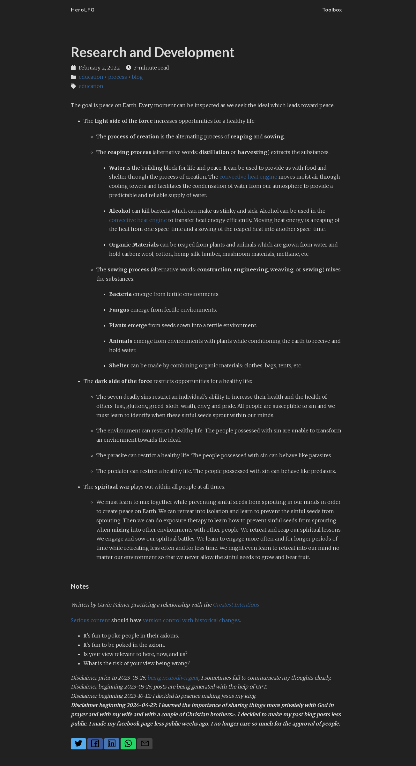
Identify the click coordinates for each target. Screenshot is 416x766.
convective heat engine (248, 176)
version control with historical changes (191, 620)
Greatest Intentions (236, 604)
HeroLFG (83, 9)
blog (137, 77)
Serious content (90, 620)
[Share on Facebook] (95, 743)
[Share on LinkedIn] (111, 743)
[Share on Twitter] (78, 743)
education (91, 77)
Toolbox (332, 9)
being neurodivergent (172, 677)
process (117, 77)
